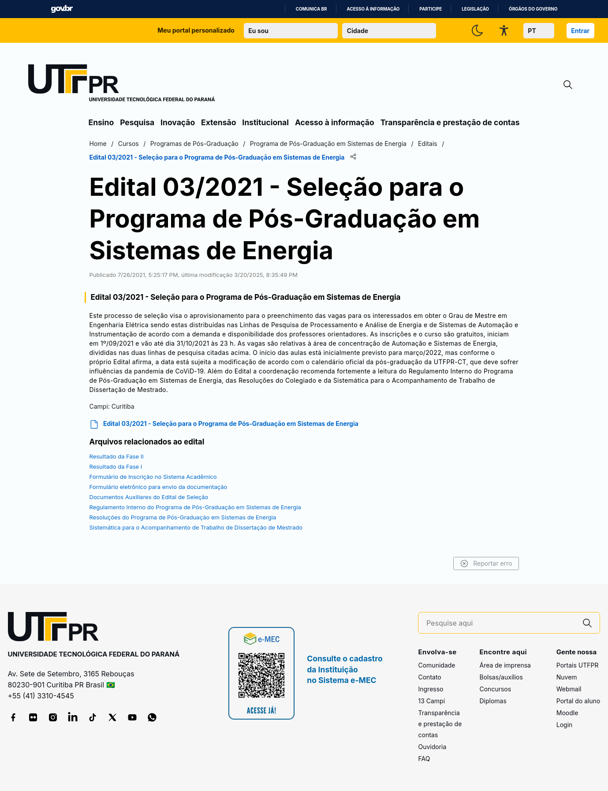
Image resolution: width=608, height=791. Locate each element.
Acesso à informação (373, 9)
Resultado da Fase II (117, 456)
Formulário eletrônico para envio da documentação (159, 486)
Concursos (495, 689)
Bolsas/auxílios (500, 677)
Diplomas (492, 701)
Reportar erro (486, 563)
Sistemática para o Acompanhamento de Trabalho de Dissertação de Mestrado (196, 527)
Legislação (475, 9)
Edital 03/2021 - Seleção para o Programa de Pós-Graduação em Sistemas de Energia (224, 424)
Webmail (569, 689)
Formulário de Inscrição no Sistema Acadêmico (153, 476)
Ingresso (430, 689)
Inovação (177, 122)
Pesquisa (137, 122)
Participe (430, 9)
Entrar (580, 30)
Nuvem (566, 677)
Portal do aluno (578, 701)
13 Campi (431, 701)
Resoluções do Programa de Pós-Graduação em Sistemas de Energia (183, 517)
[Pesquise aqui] (500, 623)
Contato (429, 677)
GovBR (62, 9)
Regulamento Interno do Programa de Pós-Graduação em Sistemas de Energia (195, 507)
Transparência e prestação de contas (450, 122)
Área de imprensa (504, 665)
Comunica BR (311, 9)
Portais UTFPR (577, 665)
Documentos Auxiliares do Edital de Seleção (149, 496)
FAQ (424, 758)
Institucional (265, 122)
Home (98, 143)
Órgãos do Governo (533, 9)
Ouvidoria (432, 746)
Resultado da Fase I (116, 466)
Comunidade (436, 665)
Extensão (218, 122)
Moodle (567, 712)
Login (564, 724)
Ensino (101, 122)
